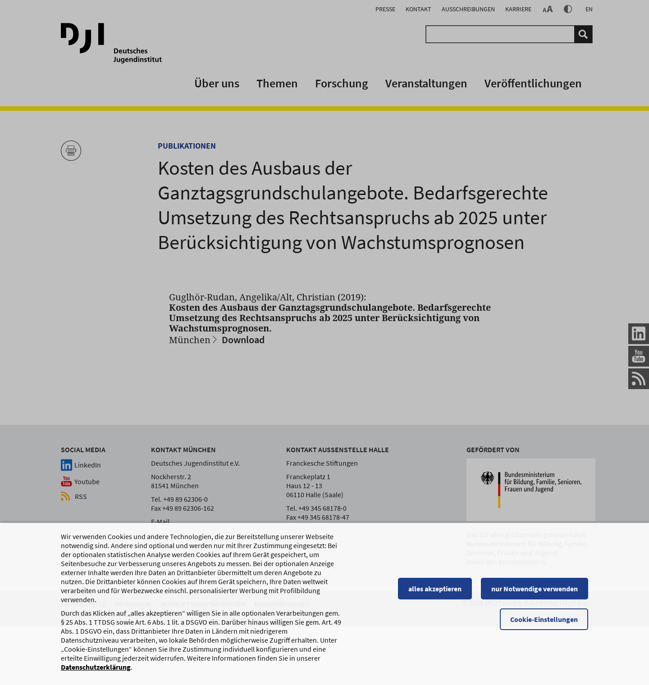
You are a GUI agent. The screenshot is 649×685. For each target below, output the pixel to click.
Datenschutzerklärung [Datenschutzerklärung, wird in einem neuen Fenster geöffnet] (96, 667)
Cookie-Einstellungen (544, 620)
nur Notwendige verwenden (534, 589)
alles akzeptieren (435, 589)
